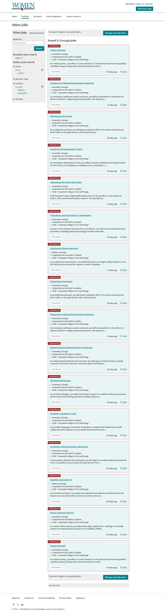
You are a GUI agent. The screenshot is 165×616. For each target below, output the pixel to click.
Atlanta (21, 90)
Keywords (17, 39)
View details (56, 72)
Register (149, 4)
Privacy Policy (65, 598)
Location (18, 83)
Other (18, 58)
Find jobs (25, 16)
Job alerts (38, 16)
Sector (17, 66)
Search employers (54, 16)
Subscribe (56, 585)
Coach (20, 73)
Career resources (73, 16)
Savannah (22, 93)
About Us (16, 598)
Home (14, 16)
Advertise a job (144, 9)
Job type (18, 99)
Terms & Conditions (46, 598)
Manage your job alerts (115, 33)
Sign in (139, 4)
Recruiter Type (20, 79)
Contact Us (29, 598)
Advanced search (37, 33)
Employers (80, 598)
